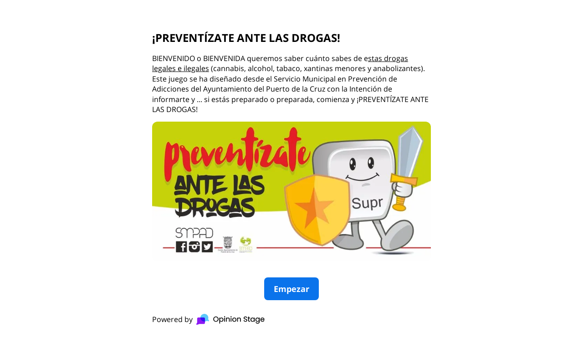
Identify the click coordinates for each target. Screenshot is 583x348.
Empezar (291, 288)
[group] (291, 174)
